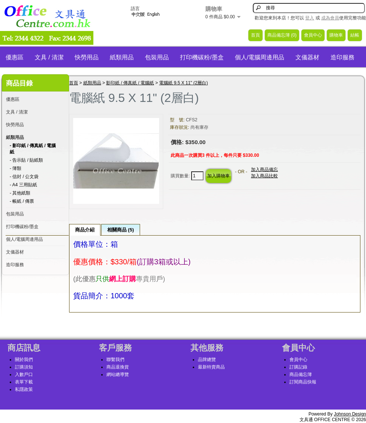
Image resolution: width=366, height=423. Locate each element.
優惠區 (15, 57)
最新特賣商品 (211, 367)
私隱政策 (24, 389)
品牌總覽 (207, 359)
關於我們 (24, 359)
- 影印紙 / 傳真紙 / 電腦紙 (33, 149)
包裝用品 (157, 57)
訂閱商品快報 (302, 382)
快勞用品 (87, 57)
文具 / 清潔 (49, 57)
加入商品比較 (264, 175)
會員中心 (313, 35)
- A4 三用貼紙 (23, 184)
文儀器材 (307, 57)
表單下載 (24, 382)
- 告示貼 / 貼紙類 (26, 160)
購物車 (336, 35)
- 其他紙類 (20, 193)
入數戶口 (24, 374)
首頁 (255, 35)
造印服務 (342, 57)
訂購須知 (24, 367)
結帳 (354, 35)
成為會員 (330, 18)
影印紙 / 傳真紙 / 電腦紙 (130, 82)
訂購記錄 (298, 367)
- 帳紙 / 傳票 (22, 201)
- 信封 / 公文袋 (24, 176)
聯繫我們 (115, 359)
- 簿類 (15, 168)
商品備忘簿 (300, 374)
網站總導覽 (117, 374)
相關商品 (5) (120, 230)
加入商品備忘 (264, 169)
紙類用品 (122, 57)
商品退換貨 (117, 367)
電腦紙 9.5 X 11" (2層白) (183, 82)
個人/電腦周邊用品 (259, 57)
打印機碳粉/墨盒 (201, 57)
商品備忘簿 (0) (282, 35)
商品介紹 (84, 230)
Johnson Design (350, 414)
